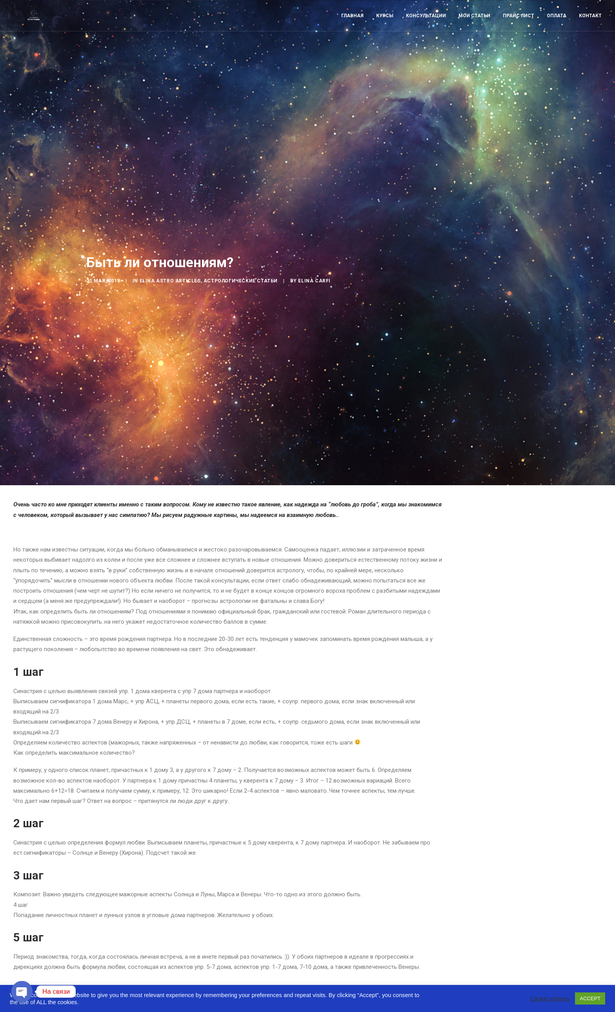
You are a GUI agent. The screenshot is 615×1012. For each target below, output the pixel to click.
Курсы (384, 26)
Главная (352, 26)
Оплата (556, 26)
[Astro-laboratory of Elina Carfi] (32, 26)
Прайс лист (518, 26)
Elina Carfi (314, 252)
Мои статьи (474, 26)
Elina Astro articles (170, 252)
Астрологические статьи (241, 252)
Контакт (590, 26)
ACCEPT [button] (590, 998)
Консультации (426, 26)
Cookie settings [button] (549, 999)
